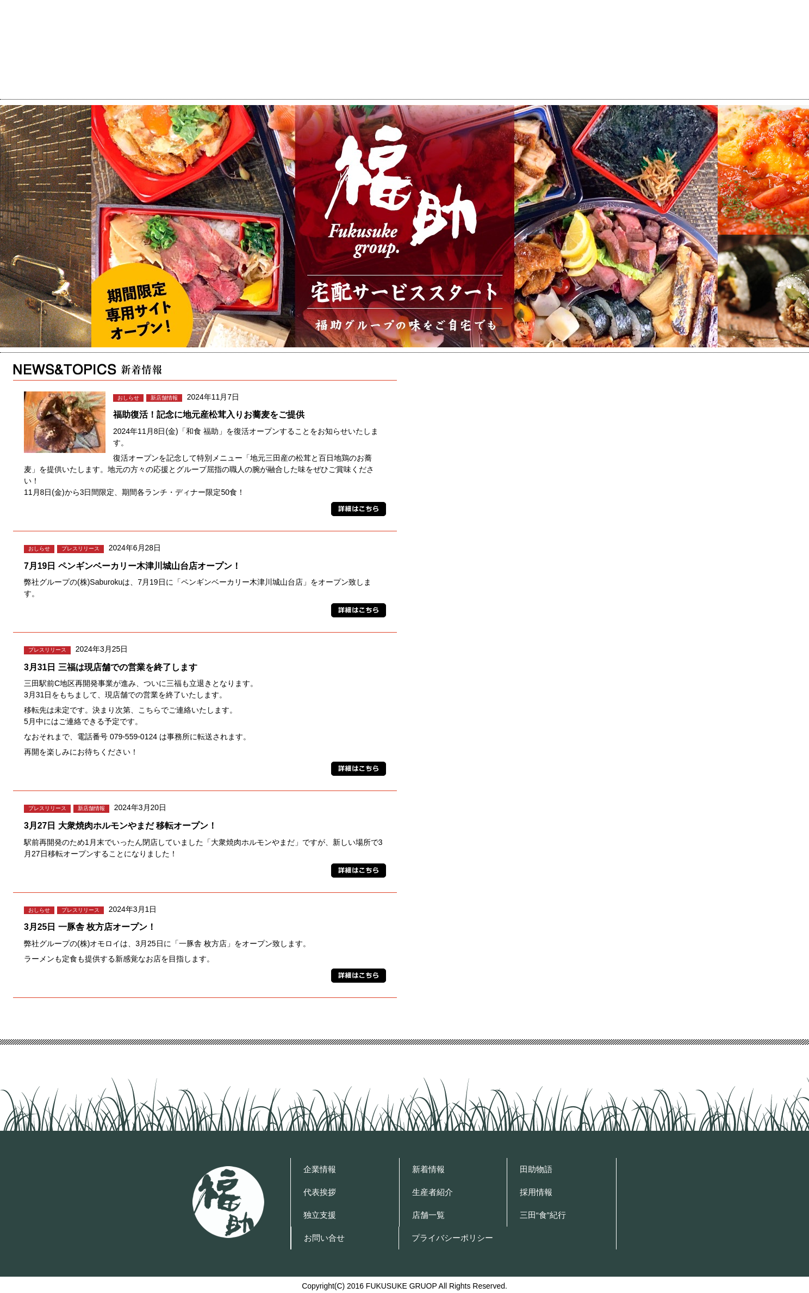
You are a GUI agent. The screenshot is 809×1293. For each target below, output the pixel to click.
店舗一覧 (552, 90)
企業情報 (392, 90)
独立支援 (319, 1215)
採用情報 (536, 1192)
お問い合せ (637, 90)
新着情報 (428, 1169)
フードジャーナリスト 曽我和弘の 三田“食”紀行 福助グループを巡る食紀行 (604, 425)
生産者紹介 (432, 1192)
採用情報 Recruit (604, 707)
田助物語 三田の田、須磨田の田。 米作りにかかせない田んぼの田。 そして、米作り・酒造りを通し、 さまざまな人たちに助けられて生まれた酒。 (604, 519)
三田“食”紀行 (543, 1215)
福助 (228, 1202)
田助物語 (536, 1169)
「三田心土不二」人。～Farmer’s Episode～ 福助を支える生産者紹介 (604, 613)
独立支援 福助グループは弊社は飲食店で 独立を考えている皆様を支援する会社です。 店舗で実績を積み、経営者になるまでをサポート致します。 (604, 801)
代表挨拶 (473, 90)
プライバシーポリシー (749, 90)
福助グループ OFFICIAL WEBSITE (110, 46)
